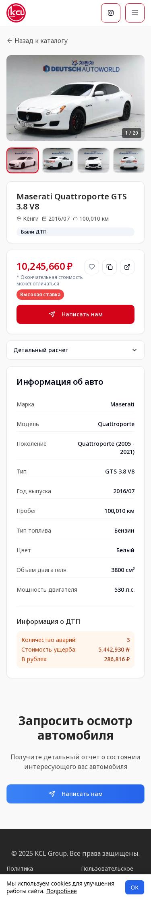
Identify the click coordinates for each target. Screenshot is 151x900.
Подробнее (61, 891)
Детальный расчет (75, 350)
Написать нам (76, 314)
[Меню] (135, 13)
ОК (135, 887)
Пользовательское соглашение (107, 872)
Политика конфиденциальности (36, 872)
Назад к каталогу (37, 40)
